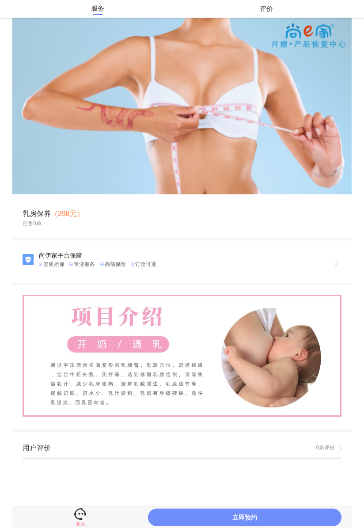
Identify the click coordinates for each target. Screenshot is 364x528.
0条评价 (325, 447)
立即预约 (244, 517)
